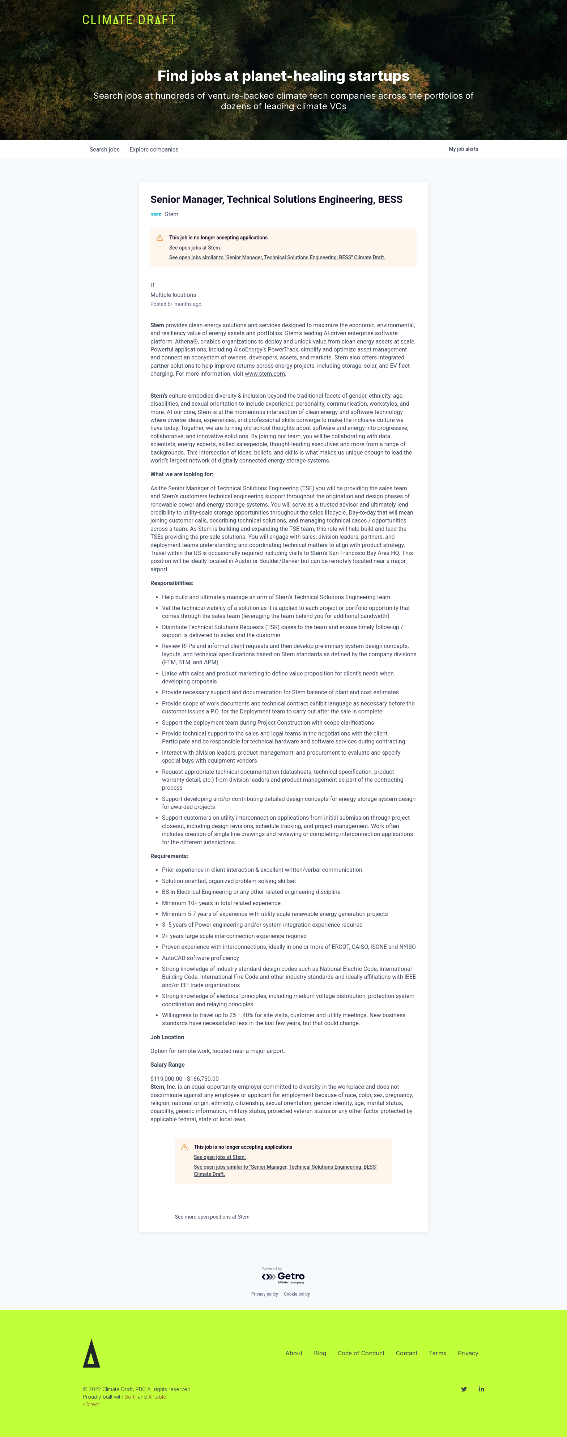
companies (156, 149)
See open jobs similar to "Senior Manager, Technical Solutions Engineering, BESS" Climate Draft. (277, 257)
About (293, 1353)
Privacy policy (264, 1294)
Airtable (157, 1397)
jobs (105, 149)
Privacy (468, 1353)
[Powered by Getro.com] (283, 1276)
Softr (130, 1397)
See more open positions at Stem (212, 1217)
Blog (320, 1353)
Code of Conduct (361, 1353)
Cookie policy (297, 1294)
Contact (406, 1353)
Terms (437, 1353)
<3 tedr (91, 1404)
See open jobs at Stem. (195, 248)
